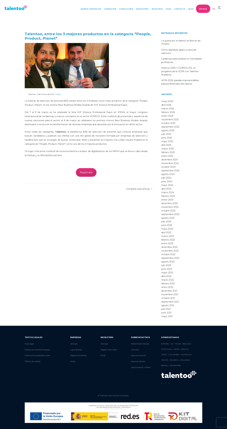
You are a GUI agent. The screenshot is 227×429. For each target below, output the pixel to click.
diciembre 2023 (169, 203)
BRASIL (164, 365)
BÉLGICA (187, 344)
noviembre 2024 (170, 163)
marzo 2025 (167, 148)
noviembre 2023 (170, 207)
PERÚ (176, 349)
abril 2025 (166, 145)
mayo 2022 (167, 272)
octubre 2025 (168, 123)
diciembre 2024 (169, 159)
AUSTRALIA (186, 354)
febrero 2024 (168, 196)
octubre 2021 (168, 298)
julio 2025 (166, 134)
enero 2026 (167, 116)
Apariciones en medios (140, 367)
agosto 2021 (167, 305)
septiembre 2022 (170, 258)
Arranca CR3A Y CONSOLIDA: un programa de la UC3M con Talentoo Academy (180, 71)
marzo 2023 (167, 236)
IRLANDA (174, 360)
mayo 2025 (167, 141)
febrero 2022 (168, 283)
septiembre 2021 (170, 301)
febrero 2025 (168, 152)
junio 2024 (166, 181)
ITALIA (178, 344)
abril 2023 (166, 232)
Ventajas (74, 344)
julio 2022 (166, 265)
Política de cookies (32, 361)
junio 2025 (166, 137)
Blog (58, 94)
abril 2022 (166, 276)
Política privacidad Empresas (37, 350)
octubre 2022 (168, 254)
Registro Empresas (78, 355)
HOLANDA (185, 360)
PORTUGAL (166, 349)
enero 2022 (167, 287)
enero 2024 (167, 199)
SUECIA (164, 360)
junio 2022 (166, 269)
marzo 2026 (167, 108)
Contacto (135, 350)
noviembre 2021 (169, 294)
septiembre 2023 (170, 214)
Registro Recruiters (109, 350)
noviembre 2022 (170, 250)
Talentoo (30, 94)
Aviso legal (29, 344)
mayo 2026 (167, 101)
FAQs (72, 361)
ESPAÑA (165, 344)
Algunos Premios (138, 355)
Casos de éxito (76, 350)
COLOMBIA (174, 354)
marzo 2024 (167, 192)
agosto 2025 (167, 130)
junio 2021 (166, 312)
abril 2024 (166, 188)
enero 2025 (167, 156)
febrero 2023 (168, 239)
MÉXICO (185, 349)
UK (172, 344)
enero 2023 (167, 243)
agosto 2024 (168, 174)
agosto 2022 (167, 261)
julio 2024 (166, 177)
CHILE (164, 354)
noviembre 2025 (169, 119)
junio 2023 (166, 225)
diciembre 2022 (169, 247)
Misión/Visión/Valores (140, 344)
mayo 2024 (167, 185)
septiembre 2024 (170, 170)
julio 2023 (166, 221)
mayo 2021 (167, 316)
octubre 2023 (168, 210)
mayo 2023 (167, 228)
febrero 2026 (168, 112)
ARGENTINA (175, 365)
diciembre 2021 (169, 290)
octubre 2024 (168, 167)
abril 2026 (166, 105)
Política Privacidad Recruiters (37, 355)
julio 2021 (166, 309)
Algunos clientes (138, 361)
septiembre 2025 (170, 126)
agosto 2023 (167, 218)
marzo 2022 (167, 280)
